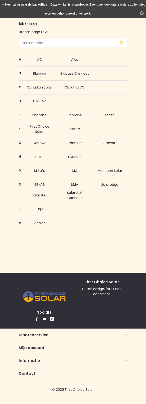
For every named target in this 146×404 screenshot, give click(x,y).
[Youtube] (44, 319)
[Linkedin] (52, 319)
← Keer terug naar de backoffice (24, 4)
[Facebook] (36, 319)
